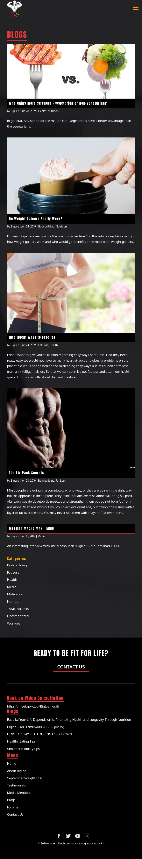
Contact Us (71, 666)
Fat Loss (43, 345)
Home (11, 763)
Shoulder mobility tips (23, 749)
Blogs (11, 800)
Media (41, 536)
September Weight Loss (25, 778)
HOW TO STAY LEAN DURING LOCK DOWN (39, 734)
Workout (13, 623)
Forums (12, 807)
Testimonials (16, 785)
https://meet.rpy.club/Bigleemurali (33, 706)
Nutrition (53, 111)
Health (42, 111)
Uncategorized (18, 616)
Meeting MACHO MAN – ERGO (31, 528)
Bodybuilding (46, 226)
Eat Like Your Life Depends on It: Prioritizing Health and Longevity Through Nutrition (69, 719)
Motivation (15, 594)
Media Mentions (19, 793)
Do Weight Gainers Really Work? (36, 218)
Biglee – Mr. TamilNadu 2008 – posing (35, 727)
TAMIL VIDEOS (18, 609)
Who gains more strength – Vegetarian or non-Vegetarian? (58, 103)
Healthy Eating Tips (21, 741)
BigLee (15, 111)
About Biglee (16, 771)
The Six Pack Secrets (26, 472)
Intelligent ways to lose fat (32, 337)
